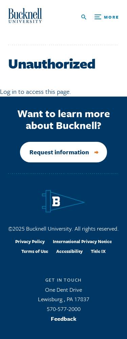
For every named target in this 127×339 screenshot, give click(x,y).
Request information (59, 152)
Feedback (64, 318)
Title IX (98, 251)
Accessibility (69, 251)
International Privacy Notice (82, 241)
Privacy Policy (30, 241)
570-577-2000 (64, 309)
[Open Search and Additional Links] (100, 17)
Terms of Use (34, 251)
